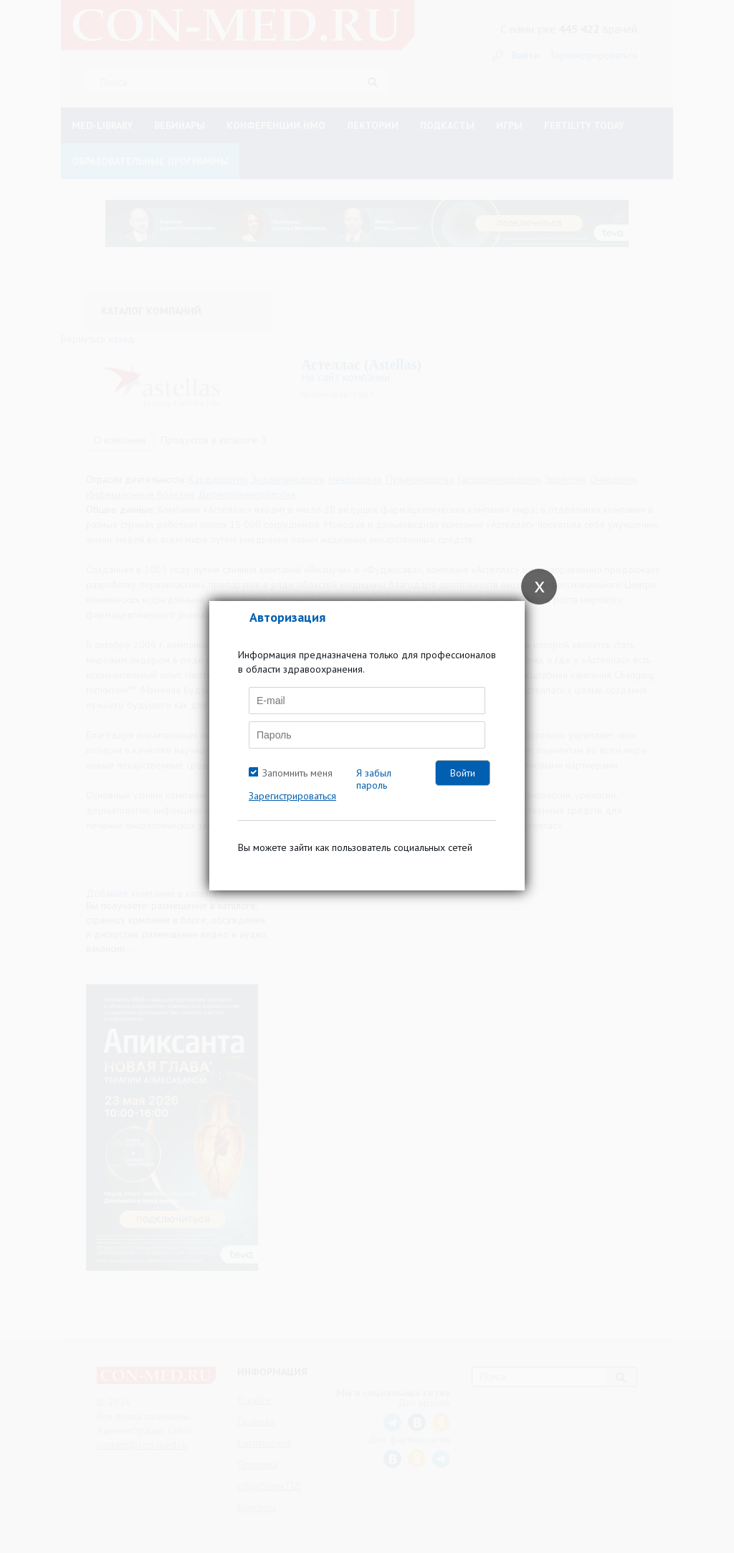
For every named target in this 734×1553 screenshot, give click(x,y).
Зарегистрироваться (292, 795)
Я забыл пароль (373, 779)
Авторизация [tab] (287, 617)
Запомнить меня (297, 772)
